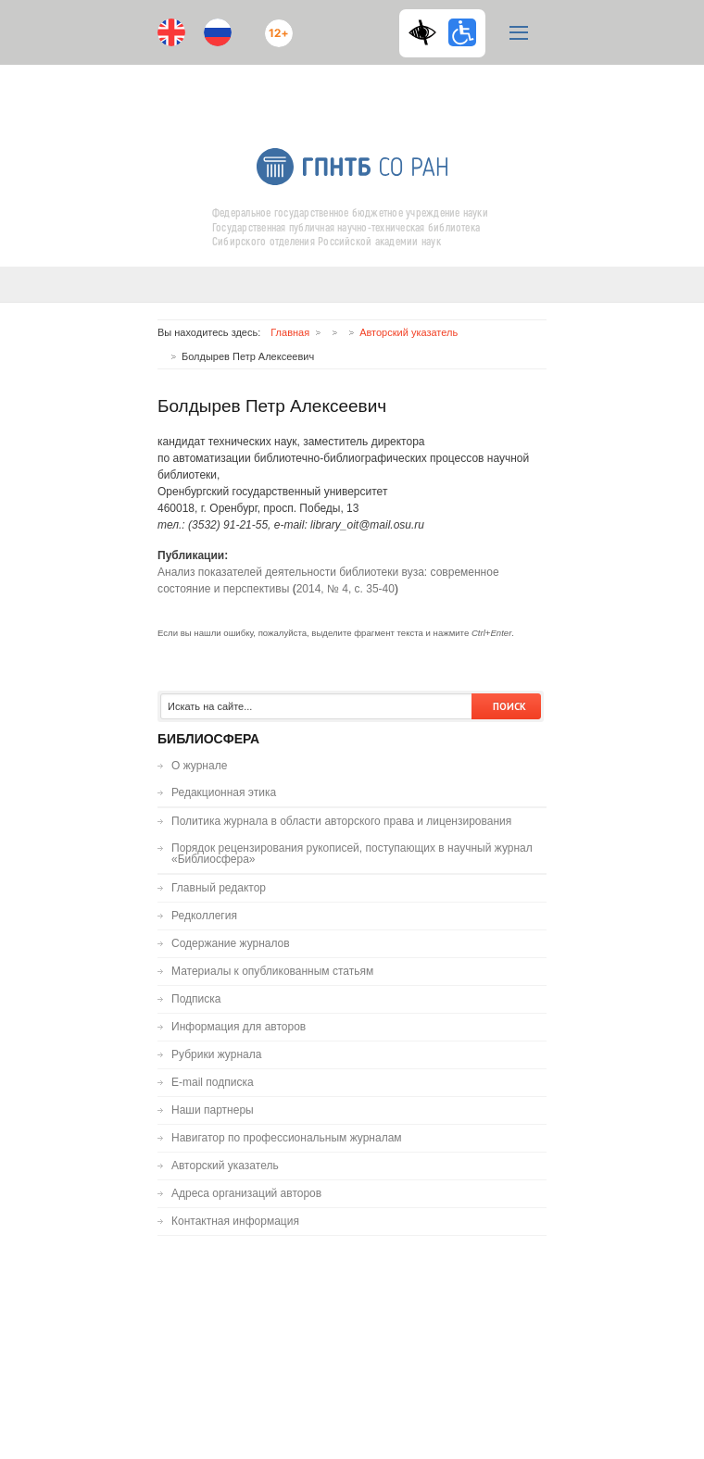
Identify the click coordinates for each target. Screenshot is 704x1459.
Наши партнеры (212, 1110)
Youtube (296, 89)
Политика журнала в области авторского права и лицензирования (341, 821)
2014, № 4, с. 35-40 (345, 588)
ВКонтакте (333, 89)
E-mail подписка (407, 97)
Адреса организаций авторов (246, 1193)
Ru (218, 32)
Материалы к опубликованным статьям (272, 971)
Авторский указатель (408, 332)
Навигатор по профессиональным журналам (286, 1137)
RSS (368, 89)
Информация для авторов (238, 1026)
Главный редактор (218, 887)
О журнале (199, 765)
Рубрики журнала (216, 1054)
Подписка (195, 998)
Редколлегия (204, 915)
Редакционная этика (223, 792)
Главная (289, 332)
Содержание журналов (230, 943)
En (171, 32)
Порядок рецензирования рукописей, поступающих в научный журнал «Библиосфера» (352, 854)
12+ (274, 25)
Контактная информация (235, 1221)
